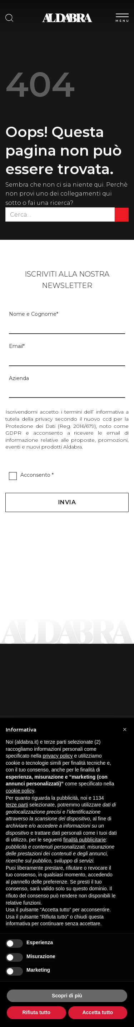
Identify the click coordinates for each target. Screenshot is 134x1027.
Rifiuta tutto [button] (36, 1012)
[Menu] (122, 16)
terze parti (17, 805)
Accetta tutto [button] (97, 1012)
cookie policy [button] (20, 791)
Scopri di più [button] (67, 995)
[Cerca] (9, 18)
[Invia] (122, 215)
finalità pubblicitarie (84, 840)
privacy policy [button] (58, 756)
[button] (124, 729)
